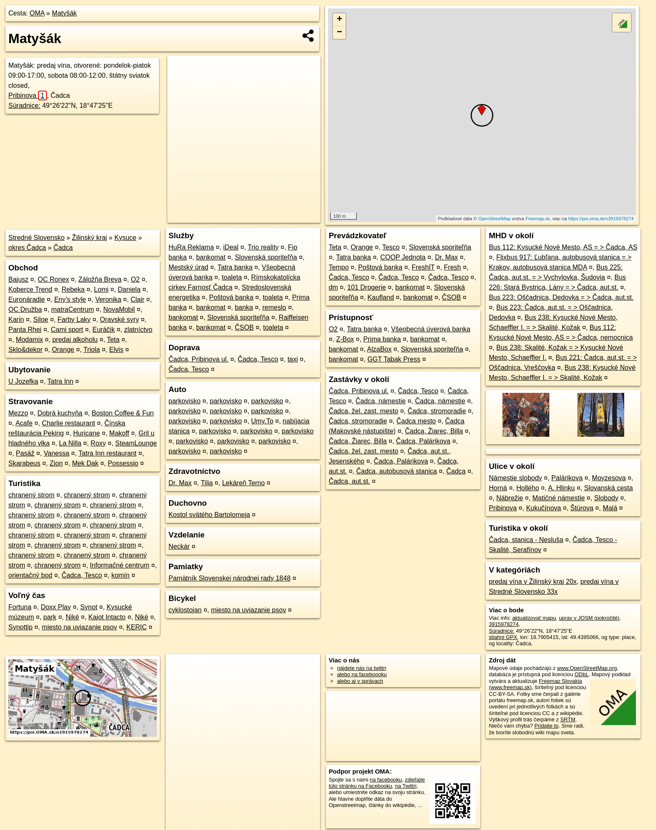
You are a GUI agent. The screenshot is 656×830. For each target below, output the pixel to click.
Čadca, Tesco (82, 575)
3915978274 (503, 624)
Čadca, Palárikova (423, 441)
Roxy (98, 443)
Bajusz (18, 279)
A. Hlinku (561, 487)
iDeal (230, 247)
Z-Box (345, 339)
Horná (498, 487)
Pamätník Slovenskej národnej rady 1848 (230, 578)
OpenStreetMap (494, 218)
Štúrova (581, 508)
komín (120, 575)
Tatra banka (235, 267)
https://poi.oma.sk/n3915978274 (601, 218)
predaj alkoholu (75, 339)
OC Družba (25, 309)
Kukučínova (543, 508)
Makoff (119, 433)
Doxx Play (56, 607)
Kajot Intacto (107, 617)
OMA (37, 13)
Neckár (179, 546)
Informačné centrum (119, 565)
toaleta (232, 277)
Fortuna (19, 607)
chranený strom (31, 495)
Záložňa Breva (99, 279)
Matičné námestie (559, 498)
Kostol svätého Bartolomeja (209, 514)
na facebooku (386, 780)
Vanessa (56, 453)
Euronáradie (26, 299)
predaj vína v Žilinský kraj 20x (533, 581)
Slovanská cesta (608, 487)
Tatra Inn (60, 381)
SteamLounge (136, 443)
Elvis (116, 349)
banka (244, 307)
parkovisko (184, 401)
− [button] (339, 32)
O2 (135, 279)
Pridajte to (546, 726)
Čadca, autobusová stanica (396, 471)
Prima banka (382, 339)
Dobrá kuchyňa (59, 413)
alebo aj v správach (360, 681)
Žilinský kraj (89, 237)
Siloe (41, 319)
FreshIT (423, 267)
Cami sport (67, 329)
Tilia (207, 482)
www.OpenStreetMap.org (587, 668)
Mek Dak (85, 463)
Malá (610, 508)
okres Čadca (27, 247)
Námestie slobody (515, 477)
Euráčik (103, 329)
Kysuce (125, 237)
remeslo (274, 307)
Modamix (29, 339)
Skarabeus (24, 463)
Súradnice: (24, 105)
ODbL (581, 674)
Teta (113, 339)
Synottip (20, 627)
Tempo (339, 267)
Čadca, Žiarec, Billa (434, 431)
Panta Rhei (24, 329)
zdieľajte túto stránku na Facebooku (377, 783)
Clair (137, 299)
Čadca (63, 247)
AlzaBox (379, 349)
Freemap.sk (537, 218)
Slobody (606, 498)
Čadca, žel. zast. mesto (363, 411)
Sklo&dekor (25, 349)
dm (333, 287)
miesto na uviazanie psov (79, 627)
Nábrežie (509, 498)
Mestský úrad (188, 267)
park (50, 617)
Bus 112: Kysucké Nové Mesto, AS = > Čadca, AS (563, 247)
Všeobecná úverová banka (430, 329)
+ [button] (339, 19)
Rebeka (73, 289)
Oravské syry (119, 319)
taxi (292, 359)
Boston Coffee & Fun (123, 413)
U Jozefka (23, 381)
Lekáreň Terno (243, 482)
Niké (72, 617)
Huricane (86, 433)
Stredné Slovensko (36, 237)
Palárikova (567, 477)
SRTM (567, 719)
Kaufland (380, 297)
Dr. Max (180, 482)
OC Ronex (53, 279)
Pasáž (25, 453)
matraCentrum (72, 309)
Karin (16, 319)
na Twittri (405, 786)
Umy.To (262, 421)
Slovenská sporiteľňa (266, 257)
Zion (56, 463)
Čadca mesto (416, 421)
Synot (88, 607)
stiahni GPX (503, 637)
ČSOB (244, 327)
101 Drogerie (366, 287)
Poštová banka (231, 297)
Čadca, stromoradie (436, 411)
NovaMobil (119, 309)
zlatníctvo (138, 329)
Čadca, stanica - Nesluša (526, 539)
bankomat (211, 257)
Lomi (101, 289)
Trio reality (263, 247)
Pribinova (27, 95)
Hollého (527, 487)
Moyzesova (609, 477)
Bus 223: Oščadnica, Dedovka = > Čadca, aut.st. (561, 297)
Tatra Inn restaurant (108, 453)
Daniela (129, 289)
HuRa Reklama (191, 247)
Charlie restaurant (68, 423)
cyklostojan (185, 610)
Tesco (391, 247)
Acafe (24, 423)
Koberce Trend (30, 289)
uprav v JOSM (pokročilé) (589, 618)
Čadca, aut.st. (349, 481)
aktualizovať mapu (534, 618)
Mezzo (18, 413)
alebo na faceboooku (362, 674)
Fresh (452, 267)
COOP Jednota (402, 257)
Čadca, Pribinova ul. (198, 359)
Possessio (123, 463)
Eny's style (70, 299)
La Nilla (70, 443)
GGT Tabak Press (393, 359)
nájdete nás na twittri (361, 668)
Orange (63, 349)
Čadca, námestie (381, 401)
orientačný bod (30, 575)
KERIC (136, 627)
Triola (91, 349)
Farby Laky (73, 319)
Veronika (108, 299)
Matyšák (64, 13)
